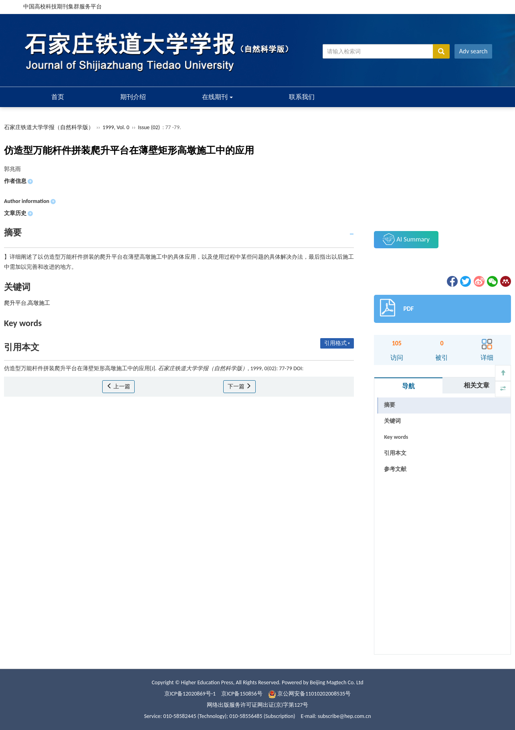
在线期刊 (217, 97)
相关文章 (476, 385)
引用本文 (395, 453)
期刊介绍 (133, 97)
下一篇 (239, 386)
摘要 (389, 405)
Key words (396, 437)
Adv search (473, 51)
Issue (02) (149, 127)
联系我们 (302, 97)
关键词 (392, 421)
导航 (408, 386)
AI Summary (406, 239)
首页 (57, 97)
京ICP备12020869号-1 (190, 693)
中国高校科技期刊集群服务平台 (62, 6)
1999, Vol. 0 (117, 127)
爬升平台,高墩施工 (27, 303)
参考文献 (395, 469)
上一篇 (118, 386)
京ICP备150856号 (242, 693)
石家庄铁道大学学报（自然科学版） (49, 127)
